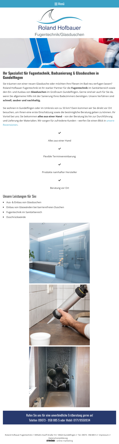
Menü (59, 3)
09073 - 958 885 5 (49, 420)
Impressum (104, 435)
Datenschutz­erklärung (58, 438)
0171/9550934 (81, 420)
